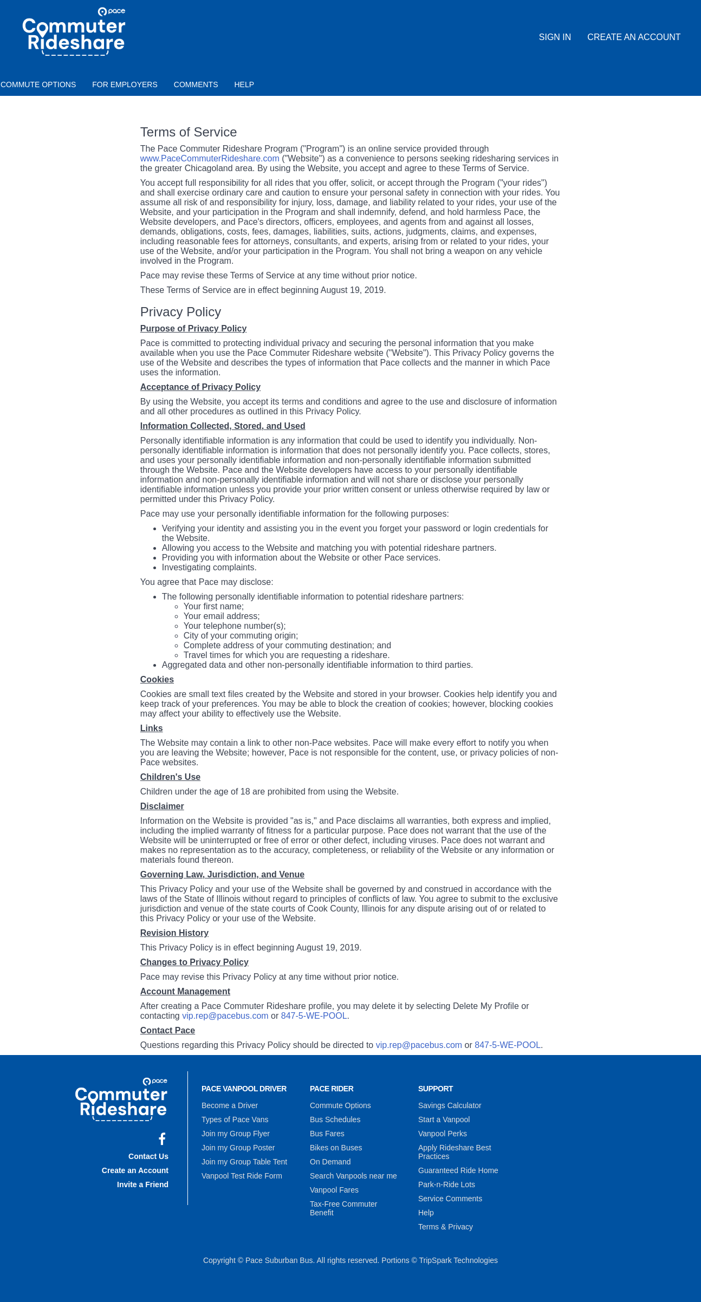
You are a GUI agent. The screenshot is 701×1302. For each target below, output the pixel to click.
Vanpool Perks (442, 1133)
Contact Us (148, 1156)
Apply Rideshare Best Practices (454, 1152)
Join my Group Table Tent (244, 1161)
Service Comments (450, 1198)
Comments (196, 84)
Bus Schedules (335, 1119)
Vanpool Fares (334, 1190)
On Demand (330, 1161)
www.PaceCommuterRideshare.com (210, 158)
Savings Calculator (450, 1105)
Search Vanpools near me (353, 1175)
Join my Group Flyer (236, 1133)
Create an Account (633, 37)
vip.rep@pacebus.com (225, 1015)
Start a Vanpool (444, 1119)
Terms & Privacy (445, 1226)
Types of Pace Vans (235, 1119)
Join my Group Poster (238, 1147)
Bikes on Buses (336, 1147)
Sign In (555, 37)
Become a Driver (230, 1105)
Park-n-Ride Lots (446, 1184)
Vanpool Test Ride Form (242, 1175)
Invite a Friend (142, 1184)
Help (245, 84)
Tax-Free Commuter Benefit (343, 1208)
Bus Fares (327, 1133)
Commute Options (340, 1105)
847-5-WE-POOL (314, 1015)
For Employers (125, 84)
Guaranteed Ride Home (458, 1170)
